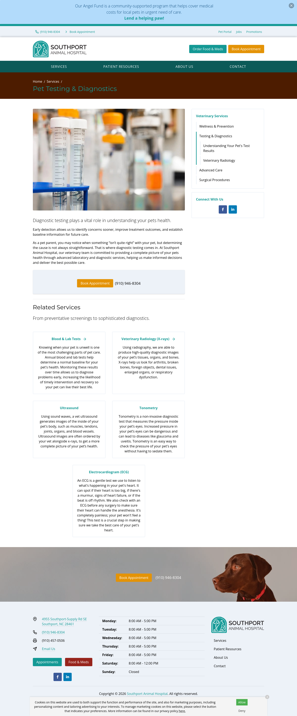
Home (37, 81)
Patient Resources (121, 66)
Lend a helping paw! (144, 18)
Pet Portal (225, 32)
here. (182, 711)
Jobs (239, 32)
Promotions (254, 32)
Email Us (48, 649)
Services (59, 66)
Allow (242, 702)
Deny (241, 711)
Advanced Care (210, 170)
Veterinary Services (212, 116)
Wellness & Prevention (216, 126)
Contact (238, 66)
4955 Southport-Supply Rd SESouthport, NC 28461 (64, 621)
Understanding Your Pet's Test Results (226, 148)
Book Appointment (246, 49)
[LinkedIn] (233, 209)
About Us (184, 66)
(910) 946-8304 (128, 283)
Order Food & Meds (208, 49)
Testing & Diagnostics (215, 136)
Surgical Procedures (214, 180)
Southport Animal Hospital (147, 693)
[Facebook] (223, 209)
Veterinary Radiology (219, 160)
